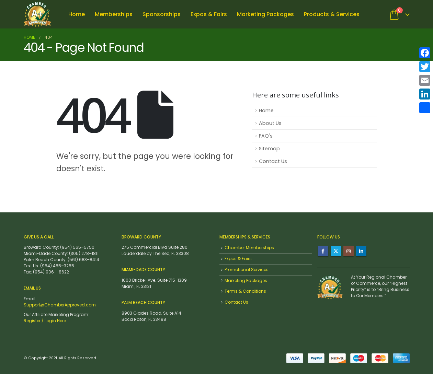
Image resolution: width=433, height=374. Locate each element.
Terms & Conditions (245, 291)
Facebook (323, 251)
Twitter (336, 251)
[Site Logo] (37, 14)
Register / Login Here (45, 321)
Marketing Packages (265, 14)
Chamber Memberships (249, 247)
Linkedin (361, 251)
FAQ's (266, 135)
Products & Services (332, 14)
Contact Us (273, 161)
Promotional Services (247, 269)
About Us (270, 123)
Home (76, 14)
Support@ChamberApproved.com (60, 305)
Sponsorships (162, 14)
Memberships (114, 14)
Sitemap (269, 148)
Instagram (348, 251)
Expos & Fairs (209, 14)
